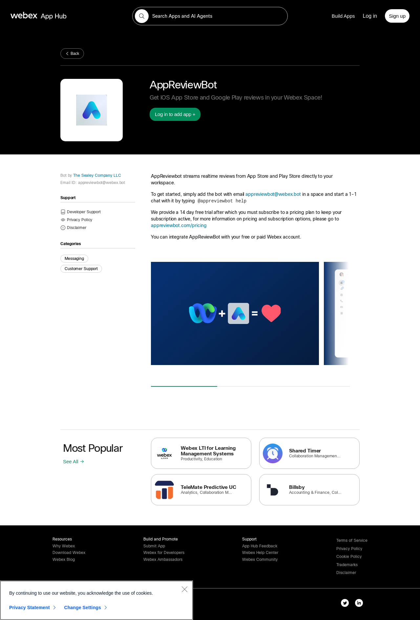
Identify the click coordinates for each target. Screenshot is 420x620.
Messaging (74, 258)
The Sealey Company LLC (96, 175)
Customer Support (81, 268)
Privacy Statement (29, 607)
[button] (142, 16)
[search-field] (210, 16)
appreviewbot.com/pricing (178, 225)
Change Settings (82, 607)
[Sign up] (397, 16)
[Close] (184, 589)
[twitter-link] (346, 604)
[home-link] (51, 16)
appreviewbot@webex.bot (273, 194)
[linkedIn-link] (360, 604)
